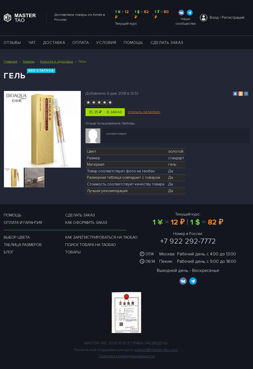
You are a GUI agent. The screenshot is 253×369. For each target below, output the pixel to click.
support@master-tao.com (156, 349)
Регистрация (233, 17)
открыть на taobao (144, 111)
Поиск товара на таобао (90, 244)
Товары (73, 252)
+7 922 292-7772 (188, 241)
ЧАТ (32, 42)
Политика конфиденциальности (126, 356)
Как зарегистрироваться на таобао (101, 237)
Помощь (133, 42)
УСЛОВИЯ (106, 42)
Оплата (80, 42)
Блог (9, 252)
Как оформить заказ (86, 222)
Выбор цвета (17, 237)
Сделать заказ (166, 42)
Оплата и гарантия (23, 222)
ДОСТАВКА (54, 42)
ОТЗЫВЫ (12, 42)
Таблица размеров (23, 244)
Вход (214, 17)
